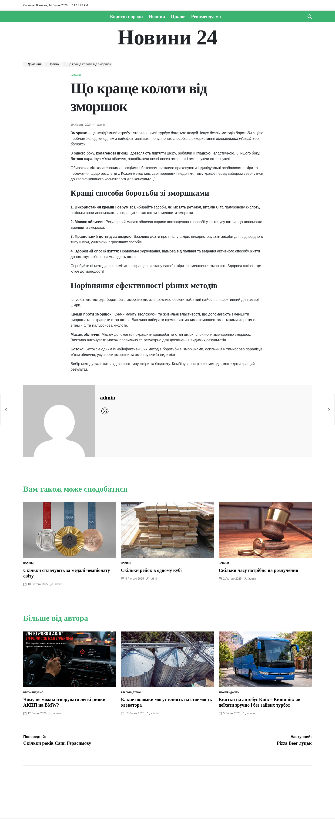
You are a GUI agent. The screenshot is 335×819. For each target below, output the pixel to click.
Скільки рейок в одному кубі (151, 570)
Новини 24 (167, 37)
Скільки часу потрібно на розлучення (258, 570)
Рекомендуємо (206, 16)
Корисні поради (126, 16)
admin (101, 124)
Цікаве (178, 16)
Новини (157, 16)
